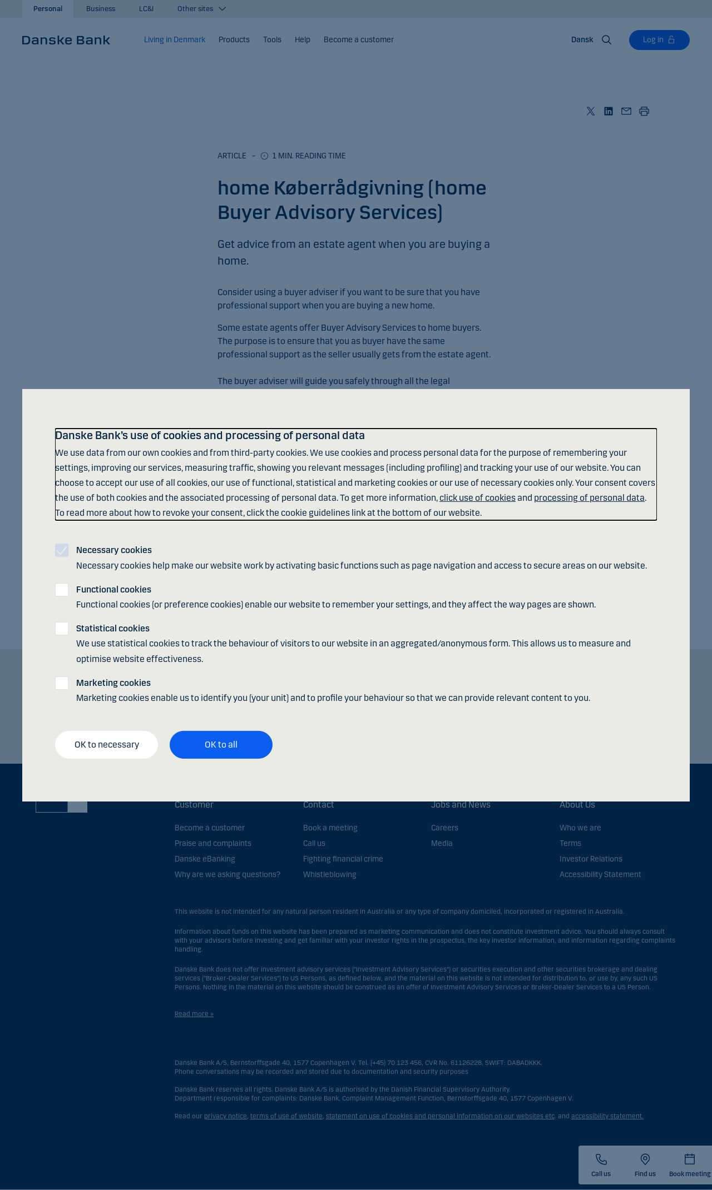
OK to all (221, 744)
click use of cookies (477, 497)
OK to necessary (107, 744)
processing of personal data (589, 497)
